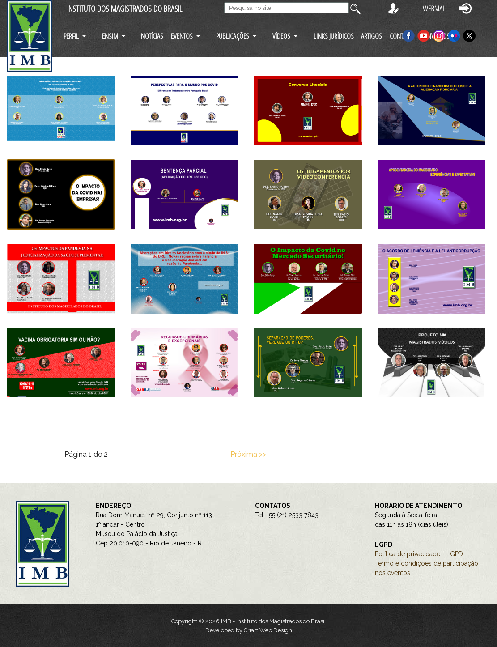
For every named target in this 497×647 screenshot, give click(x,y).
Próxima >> (248, 454)
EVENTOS (182, 36)
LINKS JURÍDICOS (334, 36)
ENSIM (110, 36)
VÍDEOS (281, 36)
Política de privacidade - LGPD (419, 554)
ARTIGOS (371, 36)
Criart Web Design (268, 630)
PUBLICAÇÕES (232, 36)
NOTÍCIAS (152, 36)
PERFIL (71, 36)
